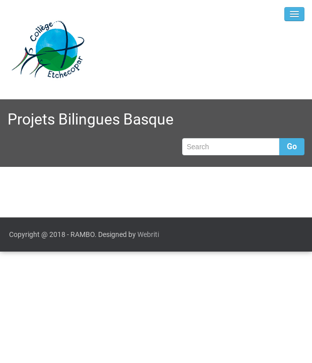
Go (292, 146)
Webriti (148, 234)
